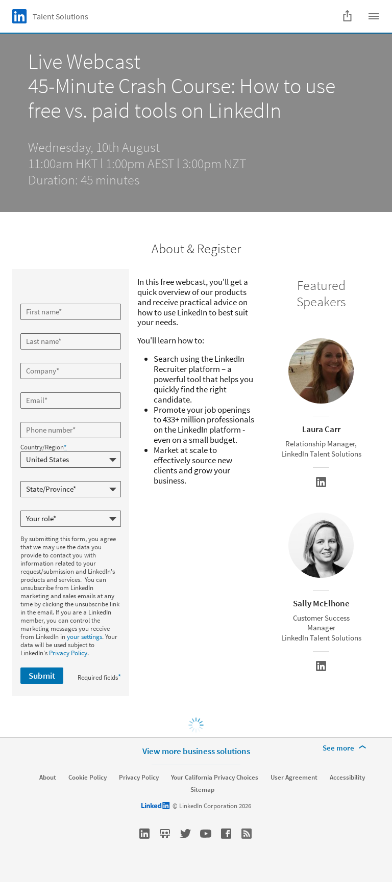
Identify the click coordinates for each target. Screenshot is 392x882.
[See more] (346, 748)
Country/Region (43, 447)
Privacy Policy (68, 653)
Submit (42, 675)
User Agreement (294, 777)
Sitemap (202, 790)
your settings (84, 636)
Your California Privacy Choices (214, 777)
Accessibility (347, 777)
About (47, 777)
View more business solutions (196, 751)
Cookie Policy (87, 777)
